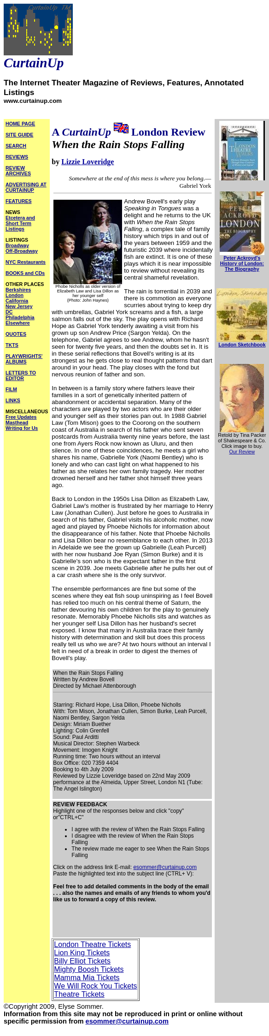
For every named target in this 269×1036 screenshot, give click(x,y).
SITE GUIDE (19, 134)
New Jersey (19, 306)
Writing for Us (22, 428)
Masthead (17, 422)
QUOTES (16, 334)
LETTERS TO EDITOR (21, 375)
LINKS (13, 400)
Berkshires (18, 289)
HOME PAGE (20, 123)
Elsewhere (18, 323)
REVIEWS (17, 157)
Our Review (242, 451)
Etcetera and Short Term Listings (20, 223)
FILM (11, 389)
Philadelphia (20, 317)
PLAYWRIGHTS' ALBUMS (24, 358)
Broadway (17, 245)
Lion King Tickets (82, 953)
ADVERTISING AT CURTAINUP (26, 187)
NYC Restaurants (26, 262)
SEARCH (16, 146)
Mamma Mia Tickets (86, 978)
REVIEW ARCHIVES (18, 170)
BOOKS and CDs (25, 273)
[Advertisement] (112, 923)
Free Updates (21, 417)
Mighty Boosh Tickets (88, 969)
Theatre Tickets (79, 994)
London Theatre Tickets (92, 944)
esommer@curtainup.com (165, 867)
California (17, 301)
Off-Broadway (22, 251)
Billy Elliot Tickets (82, 961)
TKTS (12, 345)
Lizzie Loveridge (87, 162)
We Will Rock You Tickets (95, 986)
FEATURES (19, 201)
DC (9, 312)
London (14, 295)
